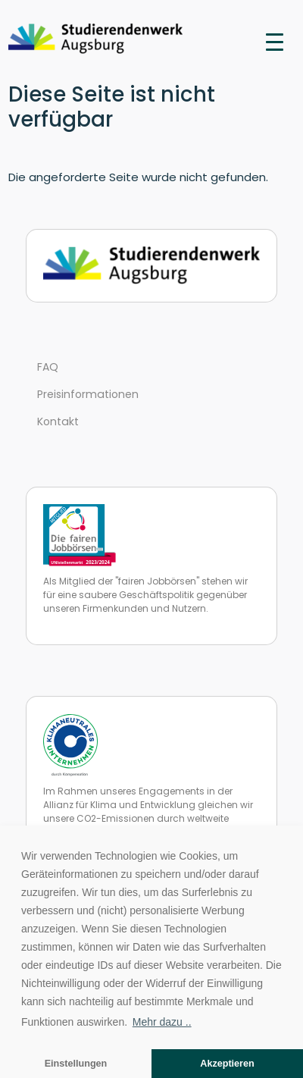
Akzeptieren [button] (227, 1063)
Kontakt (58, 421)
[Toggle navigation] (274, 41)
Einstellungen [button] (76, 1063)
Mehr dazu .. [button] (162, 1022)
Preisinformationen (88, 394)
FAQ (47, 366)
